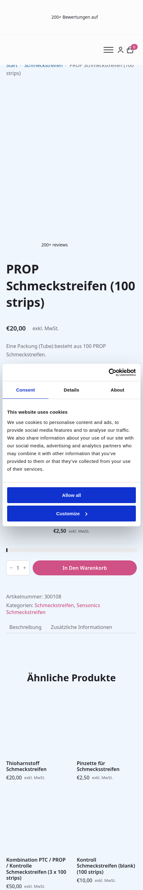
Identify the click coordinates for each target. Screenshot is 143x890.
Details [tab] (71, 390)
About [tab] (117, 390)
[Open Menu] (111, 50)
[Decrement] (11, 568)
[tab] (25, 627)
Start (11, 65)
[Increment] (24, 568)
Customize (71, 513)
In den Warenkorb (84, 567)
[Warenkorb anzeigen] (130, 49)
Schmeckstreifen (43, 65)
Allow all (71, 495)
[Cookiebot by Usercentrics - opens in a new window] (108, 372)
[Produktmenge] (18, 567)
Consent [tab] (25, 390)
